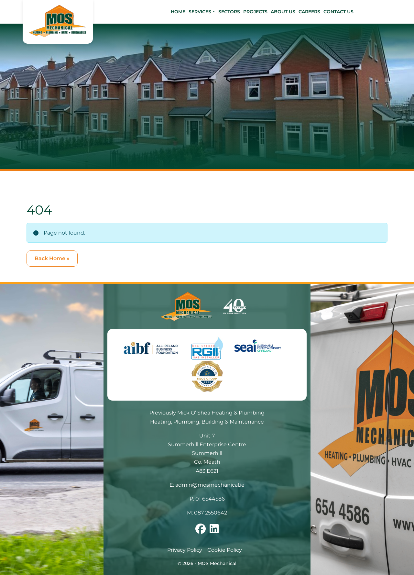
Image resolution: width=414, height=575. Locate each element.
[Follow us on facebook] (200, 531)
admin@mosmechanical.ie (210, 485)
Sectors (229, 12)
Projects (255, 12)
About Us (283, 12)
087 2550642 (210, 513)
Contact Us (338, 12)
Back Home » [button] (52, 258)
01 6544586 (210, 499)
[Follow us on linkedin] (214, 531)
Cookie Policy (224, 550)
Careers (309, 12)
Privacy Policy (184, 550)
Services (200, 12)
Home (178, 12)
